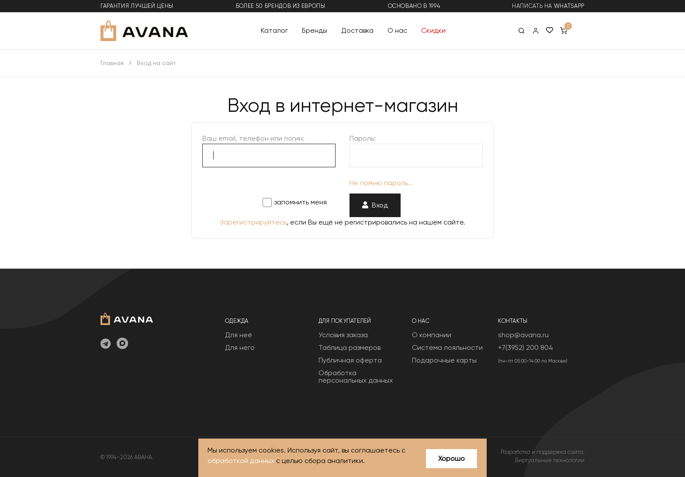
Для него (240, 347)
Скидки (433, 30)
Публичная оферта (350, 360)
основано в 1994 (414, 6)
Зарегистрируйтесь (253, 222)
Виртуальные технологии (550, 460)
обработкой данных (241, 460)
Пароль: (362, 138)
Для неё (238, 335)
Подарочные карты (444, 360)
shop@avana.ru (523, 335)
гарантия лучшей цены (136, 6)
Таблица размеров (349, 347)
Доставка (357, 30)
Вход (375, 205)
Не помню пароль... (381, 183)
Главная (112, 62)
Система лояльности (447, 347)
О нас (397, 30)
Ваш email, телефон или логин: (253, 138)
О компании (431, 335)
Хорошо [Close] (451, 458)
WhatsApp (569, 6)
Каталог (274, 30)
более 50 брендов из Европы (280, 6)
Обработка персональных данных (355, 377)
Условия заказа (343, 335)
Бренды (314, 30)
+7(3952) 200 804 (525, 347)
